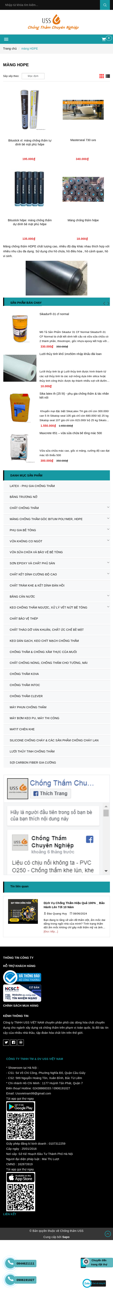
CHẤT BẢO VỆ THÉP (24, 618)
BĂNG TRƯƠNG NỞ (23, 496)
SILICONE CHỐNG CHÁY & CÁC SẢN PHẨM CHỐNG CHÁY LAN (54, 740)
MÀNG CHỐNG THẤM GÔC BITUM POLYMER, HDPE (46, 519)
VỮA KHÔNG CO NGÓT (26, 541)
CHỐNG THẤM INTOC (25, 685)
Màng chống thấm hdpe (83, 220)
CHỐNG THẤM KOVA (24, 674)
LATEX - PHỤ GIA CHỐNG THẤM (32, 486)
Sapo (66, 1237)
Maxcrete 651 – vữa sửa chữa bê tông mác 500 (71, 433)
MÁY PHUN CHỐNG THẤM (28, 707)
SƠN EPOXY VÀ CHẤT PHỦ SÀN (32, 563)
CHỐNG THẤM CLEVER (26, 696)
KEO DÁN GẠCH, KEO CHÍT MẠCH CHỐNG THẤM (44, 640)
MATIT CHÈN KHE (22, 729)
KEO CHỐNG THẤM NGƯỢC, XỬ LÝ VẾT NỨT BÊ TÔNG (48, 607)
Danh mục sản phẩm (26, 475)
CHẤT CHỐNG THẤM (24, 508)
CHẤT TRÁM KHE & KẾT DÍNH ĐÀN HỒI (37, 585)
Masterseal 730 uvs (83, 140)
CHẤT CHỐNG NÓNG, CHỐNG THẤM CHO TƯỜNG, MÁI (49, 662)
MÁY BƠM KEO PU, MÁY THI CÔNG (34, 718)
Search (105, 5)
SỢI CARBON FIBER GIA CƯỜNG (33, 762)
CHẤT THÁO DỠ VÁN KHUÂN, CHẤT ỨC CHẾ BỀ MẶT (47, 629)
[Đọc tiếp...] (51, 931)
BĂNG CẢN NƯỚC (22, 596)
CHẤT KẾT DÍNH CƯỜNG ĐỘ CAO (33, 574)
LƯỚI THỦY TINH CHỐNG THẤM (32, 751)
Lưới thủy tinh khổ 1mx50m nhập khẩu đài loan (71, 354)
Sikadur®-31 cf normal (54, 314)
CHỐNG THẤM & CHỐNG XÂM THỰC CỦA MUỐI (43, 652)
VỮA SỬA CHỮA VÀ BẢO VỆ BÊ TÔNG (36, 552)
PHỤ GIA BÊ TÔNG (23, 530)
